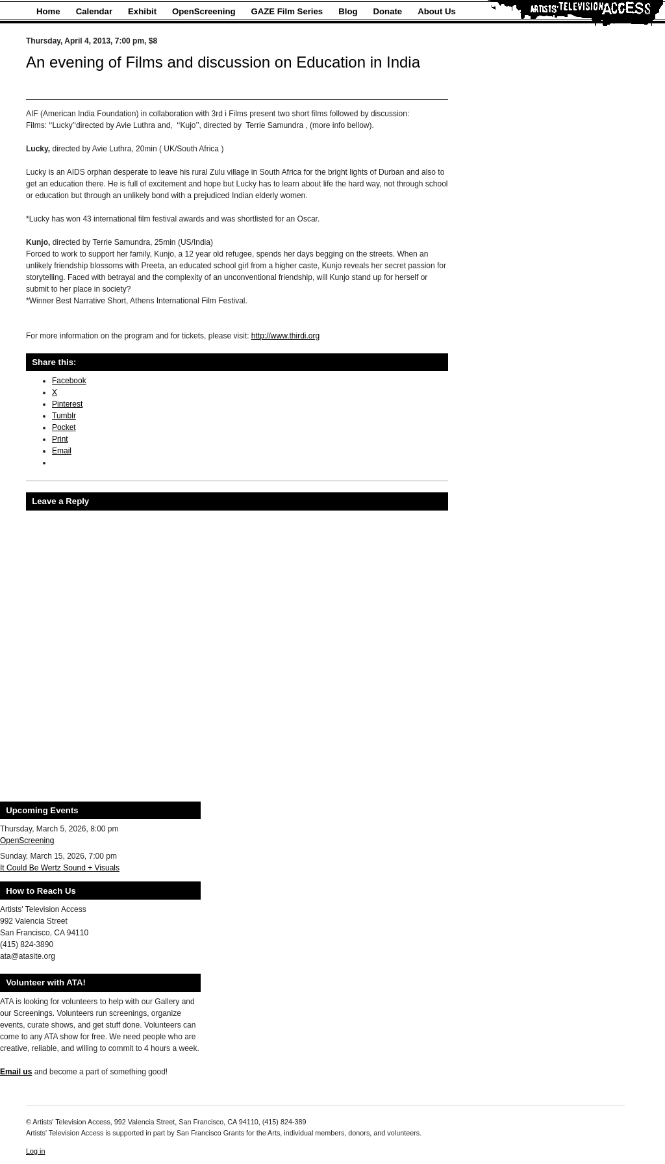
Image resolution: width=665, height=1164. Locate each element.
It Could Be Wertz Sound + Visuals (59, 867)
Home (48, 11)
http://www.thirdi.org (285, 335)
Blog (347, 11)
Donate (388, 11)
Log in (35, 1151)
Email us (16, 1071)
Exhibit (142, 11)
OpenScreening (203, 11)
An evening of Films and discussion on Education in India (223, 62)
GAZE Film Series (287, 11)
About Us (437, 11)
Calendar (94, 11)
